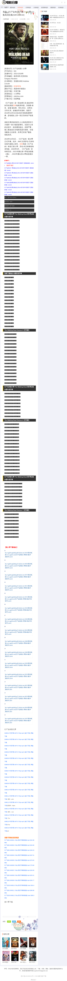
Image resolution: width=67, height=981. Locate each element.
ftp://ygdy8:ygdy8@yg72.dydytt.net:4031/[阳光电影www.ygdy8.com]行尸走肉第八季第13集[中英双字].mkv (18, 687)
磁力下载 (27, 733)
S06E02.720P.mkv (8, 427)
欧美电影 (20, 7)
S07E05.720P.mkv (8, 520)
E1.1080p (16, 424)
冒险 (19, 86)
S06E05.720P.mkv (8, 437)
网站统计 (33, 980)
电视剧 (7, 12)
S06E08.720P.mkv (8, 447)
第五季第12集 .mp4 (9, 313)
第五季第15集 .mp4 (9, 323)
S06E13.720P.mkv (8, 463)
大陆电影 (36, 7)
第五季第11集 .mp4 (9, 310)
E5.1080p (16, 437)
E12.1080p (17, 460)
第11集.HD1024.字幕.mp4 (10, 410)
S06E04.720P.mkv (8, 434)
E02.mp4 (16, 514)
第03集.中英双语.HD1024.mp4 (11, 486)
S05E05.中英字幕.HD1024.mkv (12, 233)
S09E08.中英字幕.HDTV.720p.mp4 (14, 777)
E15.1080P (17, 469)
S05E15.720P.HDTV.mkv (10, 379)
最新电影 (12, 7)
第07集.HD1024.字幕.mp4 (10, 403)
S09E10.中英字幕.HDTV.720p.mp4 (14, 789)
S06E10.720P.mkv (8, 453)
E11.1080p (17, 456)
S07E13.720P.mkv (8, 533)
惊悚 (15, 86)
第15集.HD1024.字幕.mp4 (10, 416)
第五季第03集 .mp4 (9, 284)
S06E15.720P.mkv (8, 469)
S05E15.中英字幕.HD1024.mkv (12, 266)
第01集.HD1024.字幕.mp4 (10, 393)
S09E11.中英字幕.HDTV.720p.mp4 (14, 796)
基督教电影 (44, 7)
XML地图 (38, 976)
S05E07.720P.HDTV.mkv (10, 353)
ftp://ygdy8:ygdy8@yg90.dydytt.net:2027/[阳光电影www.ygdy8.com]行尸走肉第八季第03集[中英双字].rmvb (18, 577)
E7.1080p (16, 443)
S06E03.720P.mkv (8, 430)
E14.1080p (17, 466)
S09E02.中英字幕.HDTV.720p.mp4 (14, 739)
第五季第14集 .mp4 (9, 319)
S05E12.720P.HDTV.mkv (10, 370)
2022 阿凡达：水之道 (55, 22)
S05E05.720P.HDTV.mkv (10, 347)
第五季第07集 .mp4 (9, 297)
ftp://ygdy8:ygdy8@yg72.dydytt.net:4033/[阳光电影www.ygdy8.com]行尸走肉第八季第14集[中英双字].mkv (18, 698)
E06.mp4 (16, 520)
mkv (21, 483)
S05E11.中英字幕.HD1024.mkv (12, 253)
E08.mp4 (16, 524)
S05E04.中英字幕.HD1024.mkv (12, 230)
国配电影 (53, 7)
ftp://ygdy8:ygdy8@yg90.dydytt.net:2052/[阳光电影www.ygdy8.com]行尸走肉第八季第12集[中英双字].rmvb (18, 676)
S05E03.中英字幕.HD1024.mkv (12, 227)
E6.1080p (16, 440)
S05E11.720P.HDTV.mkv (10, 366)
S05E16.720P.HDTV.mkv (10, 383)
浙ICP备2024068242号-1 (28, 976)
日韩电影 (28, 7)
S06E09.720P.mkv (8, 450)
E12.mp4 (16, 530)
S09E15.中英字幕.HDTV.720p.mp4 (14, 821)
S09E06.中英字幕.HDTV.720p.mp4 (14, 764)
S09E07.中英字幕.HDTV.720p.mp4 (14, 771)
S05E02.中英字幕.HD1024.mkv (12, 224)
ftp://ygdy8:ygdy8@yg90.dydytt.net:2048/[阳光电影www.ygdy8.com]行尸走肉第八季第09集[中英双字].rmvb (18, 643)
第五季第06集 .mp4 (9, 293)
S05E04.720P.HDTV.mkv (10, 344)
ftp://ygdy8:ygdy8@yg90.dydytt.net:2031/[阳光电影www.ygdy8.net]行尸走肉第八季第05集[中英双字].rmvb (18, 599)
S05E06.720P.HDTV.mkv (10, 350)
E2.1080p (16, 427)
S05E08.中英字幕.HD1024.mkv (12, 243)
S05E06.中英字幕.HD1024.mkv (12, 237)
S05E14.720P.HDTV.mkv (10, 376)
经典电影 (61, 7)
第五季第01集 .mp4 (9, 277)
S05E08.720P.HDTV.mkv (10, 357)
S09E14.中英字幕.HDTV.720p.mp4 (14, 815)
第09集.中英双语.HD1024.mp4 (11, 496)
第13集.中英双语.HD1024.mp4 (11, 503)
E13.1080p (17, 463)
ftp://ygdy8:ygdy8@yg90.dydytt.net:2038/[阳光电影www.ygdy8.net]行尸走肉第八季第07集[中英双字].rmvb (18, 621)
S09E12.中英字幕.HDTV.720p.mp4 (14, 802)
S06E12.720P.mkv (8, 460)
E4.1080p (16, 434)
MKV (19, 393)
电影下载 (43, 976)
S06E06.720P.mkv (8, 440)
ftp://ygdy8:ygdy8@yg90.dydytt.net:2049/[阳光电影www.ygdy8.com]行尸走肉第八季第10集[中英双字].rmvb (18, 654)
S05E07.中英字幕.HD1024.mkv (12, 240)
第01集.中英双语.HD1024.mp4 (11, 483)
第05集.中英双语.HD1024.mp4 (11, 490)
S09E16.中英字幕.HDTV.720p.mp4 (14, 827)
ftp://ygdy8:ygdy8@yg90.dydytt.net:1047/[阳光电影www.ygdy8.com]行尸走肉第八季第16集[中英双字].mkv (18, 720)
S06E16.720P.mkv (8, 473)
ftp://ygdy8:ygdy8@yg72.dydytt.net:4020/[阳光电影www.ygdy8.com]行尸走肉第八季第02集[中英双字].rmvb (18, 566)
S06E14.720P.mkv (8, 466)
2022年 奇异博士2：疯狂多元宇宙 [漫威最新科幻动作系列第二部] (57, 31)
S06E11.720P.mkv (8, 456)
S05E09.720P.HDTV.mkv (10, 360)
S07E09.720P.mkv (8, 527)
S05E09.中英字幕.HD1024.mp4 (12, 246)
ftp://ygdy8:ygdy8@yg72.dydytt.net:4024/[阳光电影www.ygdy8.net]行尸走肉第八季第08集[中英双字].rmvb (18, 632)
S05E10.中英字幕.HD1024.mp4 (12, 250)
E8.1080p (16, 447)
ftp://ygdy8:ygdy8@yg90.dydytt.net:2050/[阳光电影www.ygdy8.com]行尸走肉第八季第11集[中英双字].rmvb (18, 665)
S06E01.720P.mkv (8, 424)
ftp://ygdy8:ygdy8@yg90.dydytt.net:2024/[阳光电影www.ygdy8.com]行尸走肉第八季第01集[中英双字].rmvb (18, 554)
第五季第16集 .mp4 (9, 326)
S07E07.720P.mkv (8, 524)
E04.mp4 (16, 517)
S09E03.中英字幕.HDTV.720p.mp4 (14, 745)
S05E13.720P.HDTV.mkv (10, 373)
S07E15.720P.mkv (8, 537)
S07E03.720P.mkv (8, 517)
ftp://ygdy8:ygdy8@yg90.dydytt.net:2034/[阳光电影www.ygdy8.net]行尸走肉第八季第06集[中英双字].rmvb (18, 610)
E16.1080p (17, 473)
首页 (6, 7)
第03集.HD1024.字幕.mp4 (10, 396)
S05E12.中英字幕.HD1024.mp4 (12, 256)
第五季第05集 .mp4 (9, 290)
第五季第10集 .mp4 (9, 306)
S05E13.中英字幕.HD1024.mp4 (12, 260)
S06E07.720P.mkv (8, 443)
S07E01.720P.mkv (8, 514)
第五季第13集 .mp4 (9, 316)
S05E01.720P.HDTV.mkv (10, 334)
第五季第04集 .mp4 (9, 287)
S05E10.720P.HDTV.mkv (10, 363)
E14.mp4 (16, 533)
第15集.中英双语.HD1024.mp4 (11, 506)
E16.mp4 (16, 537)
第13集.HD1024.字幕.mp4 (10, 413)
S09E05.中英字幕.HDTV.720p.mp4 (14, 758)
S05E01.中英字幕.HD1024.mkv (12, 220)
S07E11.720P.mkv (8, 530)
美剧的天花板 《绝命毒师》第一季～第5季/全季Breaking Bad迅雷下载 (57, 38)
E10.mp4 (16, 527)
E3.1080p (16, 430)
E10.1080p (17, 453)
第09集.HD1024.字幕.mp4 (10, 406)
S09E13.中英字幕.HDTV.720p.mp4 (14, 808)
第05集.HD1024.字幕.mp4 (10, 400)
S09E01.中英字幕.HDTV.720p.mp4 (14, 733)
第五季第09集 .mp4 (9, 303)
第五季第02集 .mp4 (9, 280)
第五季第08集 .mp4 (9, 300)
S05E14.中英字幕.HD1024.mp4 (12, 263)
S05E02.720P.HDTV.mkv (10, 337)
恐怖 (14, 105)
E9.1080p (16, 450)
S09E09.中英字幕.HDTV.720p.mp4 (14, 783)
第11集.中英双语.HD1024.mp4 (11, 500)
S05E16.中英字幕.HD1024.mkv (12, 269)
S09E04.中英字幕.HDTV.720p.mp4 (14, 752)
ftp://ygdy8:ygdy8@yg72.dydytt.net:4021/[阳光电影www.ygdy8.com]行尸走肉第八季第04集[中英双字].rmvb (18, 588)
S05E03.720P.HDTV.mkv (10, 340)
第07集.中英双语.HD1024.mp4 (11, 493)
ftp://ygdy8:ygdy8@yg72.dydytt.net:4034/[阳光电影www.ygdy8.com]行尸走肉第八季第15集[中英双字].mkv (18, 709)
